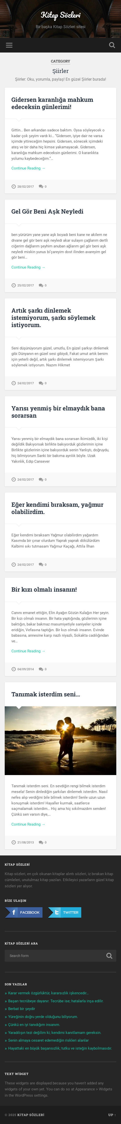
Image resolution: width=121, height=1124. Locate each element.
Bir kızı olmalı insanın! (44, 589)
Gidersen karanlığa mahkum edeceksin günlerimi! (52, 103)
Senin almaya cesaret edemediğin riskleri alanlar (48, 1040)
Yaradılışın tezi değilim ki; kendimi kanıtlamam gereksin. (54, 1032)
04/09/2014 (25, 669)
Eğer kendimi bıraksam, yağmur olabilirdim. (57, 508)
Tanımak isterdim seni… (45, 694)
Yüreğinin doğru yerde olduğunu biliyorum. (43, 1016)
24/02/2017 (25, 383)
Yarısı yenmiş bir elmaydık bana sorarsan (58, 411)
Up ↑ (112, 1115)
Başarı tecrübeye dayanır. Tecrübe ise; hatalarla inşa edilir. (55, 1001)
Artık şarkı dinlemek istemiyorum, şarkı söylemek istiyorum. (53, 317)
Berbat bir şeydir (21, 1009)
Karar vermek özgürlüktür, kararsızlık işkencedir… (48, 993)
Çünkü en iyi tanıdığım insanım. (34, 1024)
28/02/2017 (25, 186)
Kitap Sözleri (60, 15)
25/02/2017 (25, 285)
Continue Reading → (28, 168)
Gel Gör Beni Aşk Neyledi (47, 211)
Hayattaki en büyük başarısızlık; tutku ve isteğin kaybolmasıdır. (60, 1048)
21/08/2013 (25, 842)
